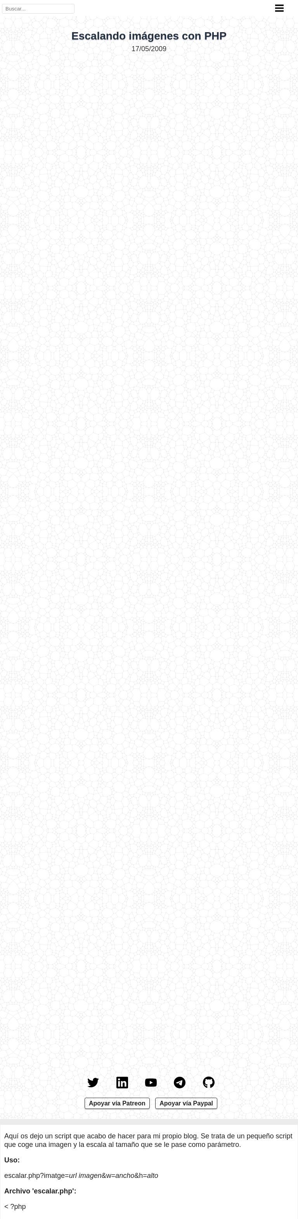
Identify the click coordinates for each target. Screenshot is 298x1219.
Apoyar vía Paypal (186, 1103)
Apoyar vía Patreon (117, 1103)
